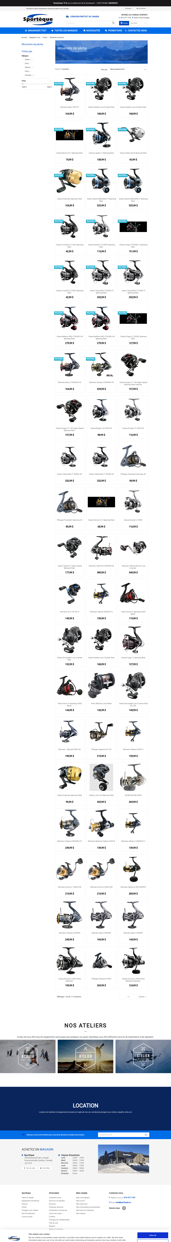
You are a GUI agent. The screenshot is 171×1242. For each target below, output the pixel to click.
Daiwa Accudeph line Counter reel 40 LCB (133, 704)
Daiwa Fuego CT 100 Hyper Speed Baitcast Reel (70, 429)
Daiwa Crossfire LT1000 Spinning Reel (69, 246)
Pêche (24, 1207)
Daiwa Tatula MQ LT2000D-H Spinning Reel (101, 291)
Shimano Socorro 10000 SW (69, 887)
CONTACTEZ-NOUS (137, 30)
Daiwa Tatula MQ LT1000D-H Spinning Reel (133, 291)
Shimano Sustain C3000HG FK (101, 382)
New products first (128, 69)
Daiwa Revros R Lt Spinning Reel (69, 153)
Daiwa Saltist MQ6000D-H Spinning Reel (101, 200)
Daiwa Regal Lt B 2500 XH (101, 428)
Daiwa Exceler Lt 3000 (133, 520)
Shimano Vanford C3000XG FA (101, 566)
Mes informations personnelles (88, 1207)
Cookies (52, 1217)
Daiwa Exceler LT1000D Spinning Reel (101, 246)
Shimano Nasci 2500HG (133, 933)
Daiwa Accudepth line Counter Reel (69, 659)
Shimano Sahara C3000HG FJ (133, 841)
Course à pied (27, 1217)
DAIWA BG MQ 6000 (133, 795)
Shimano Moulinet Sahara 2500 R (101, 841)
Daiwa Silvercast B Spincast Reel (133, 153)
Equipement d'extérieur (30, 1201)
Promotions (115, 30)
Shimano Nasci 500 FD (69, 107)
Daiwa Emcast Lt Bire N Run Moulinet (70, 980)
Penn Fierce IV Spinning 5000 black (70, 704)
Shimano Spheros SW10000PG (133, 887)
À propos (52, 1204)
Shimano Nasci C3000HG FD (69, 382)
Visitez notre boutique (142, 18)
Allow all (153, 1223)
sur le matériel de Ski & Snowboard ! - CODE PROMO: (85, 3)
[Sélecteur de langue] (129, 8)
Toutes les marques (66, 30)
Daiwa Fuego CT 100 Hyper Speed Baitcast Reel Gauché (133, 383)
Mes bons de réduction (85, 1210)
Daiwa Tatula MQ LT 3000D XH (69, 474)
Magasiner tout (36, 30)
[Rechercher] (91, 23)
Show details (114, 1238)
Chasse (24, 1204)
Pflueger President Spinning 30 (69, 520)
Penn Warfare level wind (101, 703)
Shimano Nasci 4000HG (101, 933)
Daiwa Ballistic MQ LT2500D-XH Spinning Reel (102, 337)
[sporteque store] (123, 1159)
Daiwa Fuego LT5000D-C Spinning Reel (133, 246)
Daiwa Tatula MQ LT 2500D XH (101, 474)
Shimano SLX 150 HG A (69, 612)
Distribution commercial (58, 1210)
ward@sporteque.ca (123, 1202)
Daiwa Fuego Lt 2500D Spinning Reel (134, 337)
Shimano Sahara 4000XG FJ (101, 612)
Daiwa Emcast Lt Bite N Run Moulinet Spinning (133, 980)
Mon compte (81, 1193)
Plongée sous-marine (30, 1210)
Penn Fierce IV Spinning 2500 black (133, 613)
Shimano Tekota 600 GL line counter (133, 567)
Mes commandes (83, 1198)
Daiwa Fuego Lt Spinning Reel (133, 658)
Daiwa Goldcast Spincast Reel (69, 199)
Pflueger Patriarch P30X (101, 979)
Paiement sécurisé (56, 1207)
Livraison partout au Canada (84, 17)
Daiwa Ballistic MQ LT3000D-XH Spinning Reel (70, 337)
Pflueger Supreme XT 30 (101, 749)
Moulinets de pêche (32, 44)
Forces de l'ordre (55, 1213)
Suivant (142, 997)
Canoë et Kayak (27, 1198)
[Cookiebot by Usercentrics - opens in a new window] (14, 1237)
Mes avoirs (80, 1201)
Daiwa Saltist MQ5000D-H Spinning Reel (133, 200)
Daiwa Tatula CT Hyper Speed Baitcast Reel (70, 567)
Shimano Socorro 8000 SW (101, 887)
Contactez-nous (55, 1198)
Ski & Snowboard (28, 1213)
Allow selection (153, 1230)
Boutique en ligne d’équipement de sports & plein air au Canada (47, 8)
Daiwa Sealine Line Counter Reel (101, 107)
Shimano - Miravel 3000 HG (69, 749)
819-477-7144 (126, 18)
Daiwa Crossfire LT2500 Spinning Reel (69, 291)
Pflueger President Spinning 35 (133, 474)
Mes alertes (81, 1213)
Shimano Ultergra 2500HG (69, 933)
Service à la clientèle (57, 1201)
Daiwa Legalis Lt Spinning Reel (101, 153)
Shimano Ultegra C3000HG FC (69, 841)
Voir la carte (30, 1168)
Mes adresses (81, 1204)
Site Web (46, 1168)
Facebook (124, 1208)
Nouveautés (93, 30)
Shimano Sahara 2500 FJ (133, 749)
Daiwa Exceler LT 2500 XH (133, 428)
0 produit (139, 23)
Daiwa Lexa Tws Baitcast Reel (101, 795)
